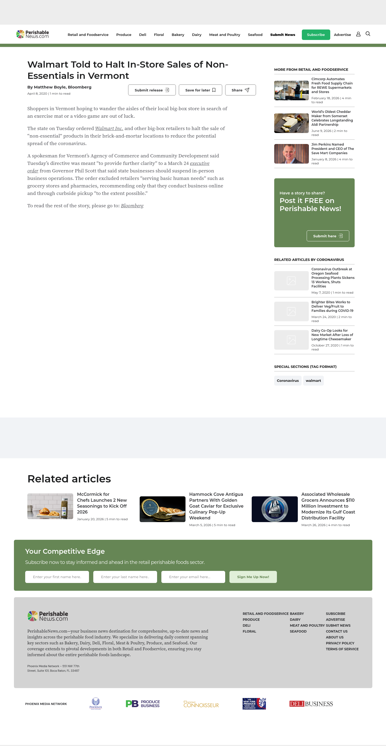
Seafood (255, 34)
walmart (313, 380)
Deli (142, 34)
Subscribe (316, 34)
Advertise (342, 34)
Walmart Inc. (109, 128)
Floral (159, 34)
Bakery (178, 34)
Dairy (196, 34)
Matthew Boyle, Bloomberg (62, 87)
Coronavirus (288, 380)
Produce (123, 34)
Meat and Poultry (224, 34)
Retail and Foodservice (88, 34)
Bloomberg (132, 205)
